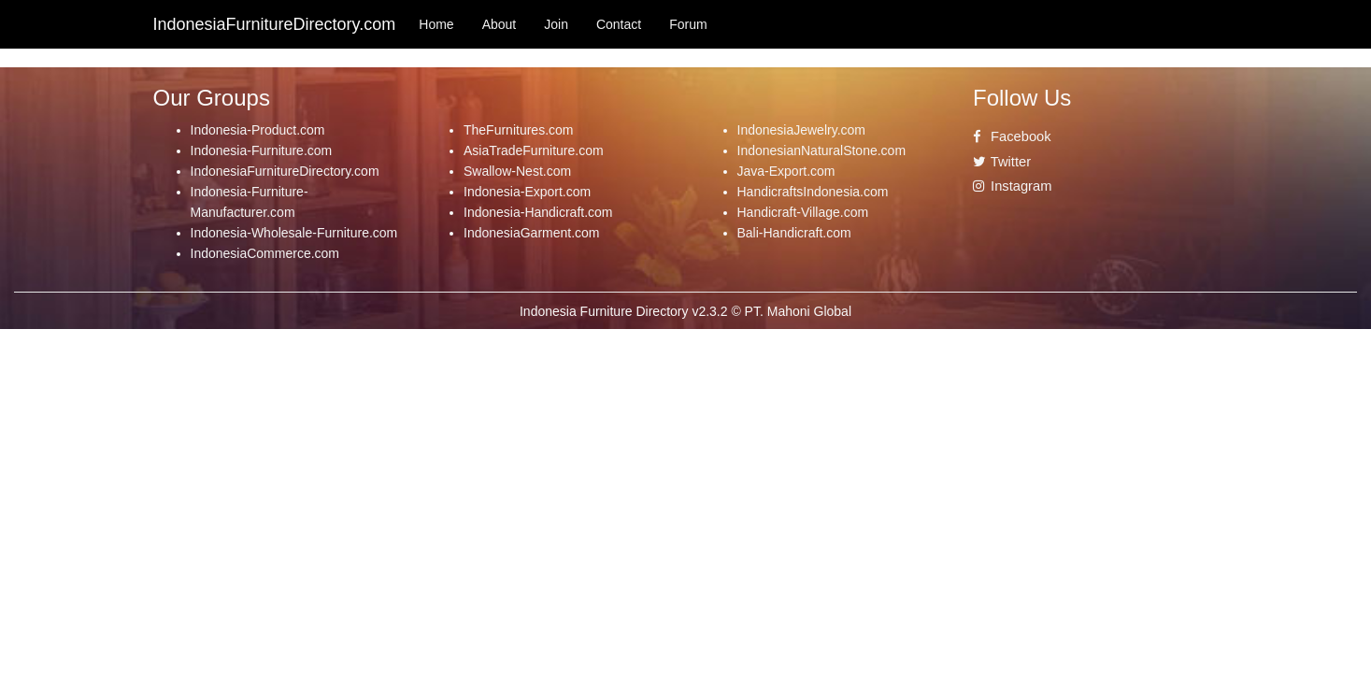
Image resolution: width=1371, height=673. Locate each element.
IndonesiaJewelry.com (801, 129)
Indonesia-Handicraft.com (538, 212)
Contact (618, 24)
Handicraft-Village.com (803, 212)
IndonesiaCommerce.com (265, 253)
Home (436, 24)
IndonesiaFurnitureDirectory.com (285, 171)
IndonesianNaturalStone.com (822, 150)
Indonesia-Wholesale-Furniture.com (294, 232)
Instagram (1012, 186)
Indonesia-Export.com (527, 191)
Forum (688, 24)
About (499, 24)
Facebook (1012, 136)
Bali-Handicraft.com (794, 232)
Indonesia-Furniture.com (262, 150)
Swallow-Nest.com (517, 171)
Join (556, 24)
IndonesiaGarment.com (532, 232)
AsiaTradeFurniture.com (534, 150)
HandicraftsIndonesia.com (813, 191)
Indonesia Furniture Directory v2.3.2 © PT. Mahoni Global (685, 311)
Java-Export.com (786, 171)
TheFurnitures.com (518, 129)
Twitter (1002, 161)
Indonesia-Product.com (258, 129)
